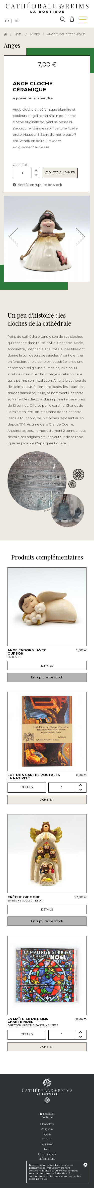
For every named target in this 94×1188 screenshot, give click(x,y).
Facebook (47, 1113)
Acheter (47, 799)
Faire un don (47, 1154)
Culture (47, 1139)
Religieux (47, 1129)
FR (7, 21)
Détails (47, 665)
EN (17, 21)
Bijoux (47, 1134)
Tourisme (47, 1144)
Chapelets (47, 1124)
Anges (35, 34)
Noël (18, 34)
